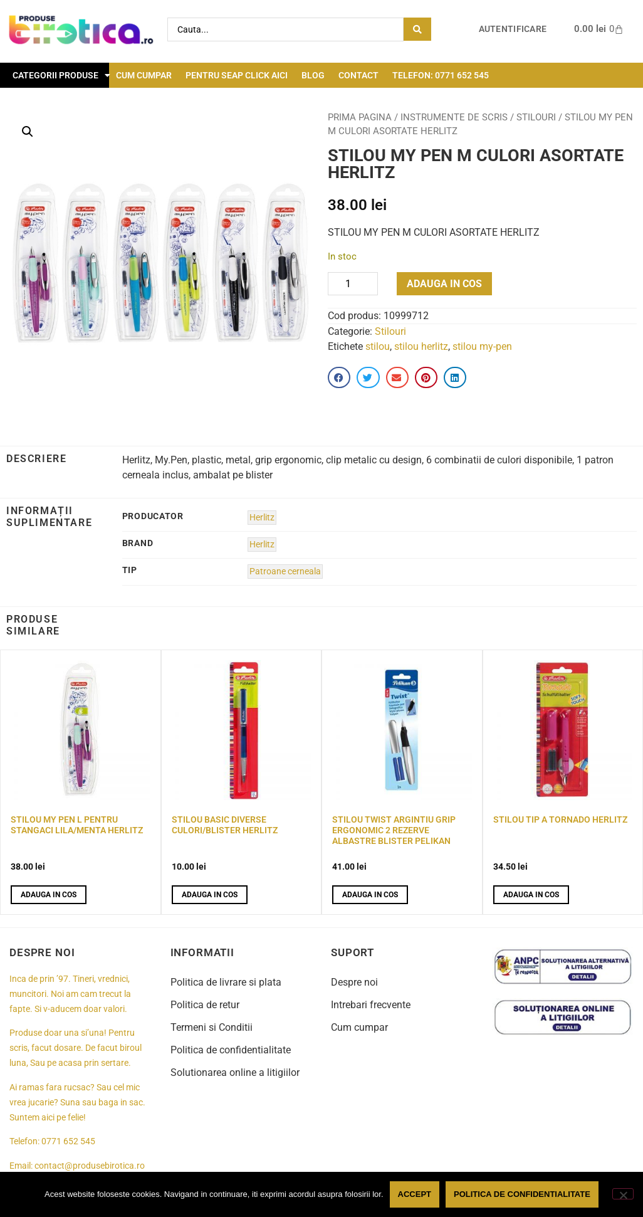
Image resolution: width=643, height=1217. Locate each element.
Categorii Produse (61, 75)
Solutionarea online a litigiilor (235, 1072)
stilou (377, 346)
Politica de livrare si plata (225, 982)
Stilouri (536, 117)
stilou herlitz (421, 346)
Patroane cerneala (285, 571)
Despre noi (354, 982)
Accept (414, 1194)
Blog (313, 75)
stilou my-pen (482, 346)
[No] (623, 1193)
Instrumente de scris (454, 117)
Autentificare (513, 29)
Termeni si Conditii (211, 1027)
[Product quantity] (353, 283)
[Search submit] (417, 29)
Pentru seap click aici (237, 75)
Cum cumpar (144, 75)
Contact (358, 75)
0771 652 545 (68, 1141)
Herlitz (261, 517)
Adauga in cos (444, 284)
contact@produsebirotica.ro (89, 1166)
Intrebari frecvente (370, 1005)
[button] (27, 131)
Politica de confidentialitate (230, 1050)
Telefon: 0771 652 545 (440, 75)
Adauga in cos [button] (48, 894)
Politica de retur (204, 1005)
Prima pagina (360, 117)
